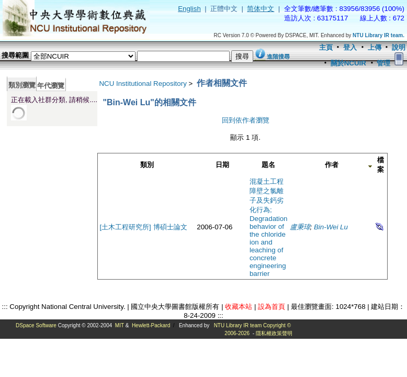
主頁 (326, 47)
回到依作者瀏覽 (245, 120)
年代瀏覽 (50, 86)
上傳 (374, 47)
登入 (350, 47)
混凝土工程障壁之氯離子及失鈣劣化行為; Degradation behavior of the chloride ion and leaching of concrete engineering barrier (269, 228)
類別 (147, 165)
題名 (268, 165)
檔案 (380, 164)
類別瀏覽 (22, 85)
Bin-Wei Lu (331, 227)
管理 (383, 63)
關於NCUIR (348, 63)
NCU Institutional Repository (142, 83)
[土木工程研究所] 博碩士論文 (143, 227)
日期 (222, 165)
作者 (331, 165)
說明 (398, 47)
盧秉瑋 (300, 227)
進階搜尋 (278, 56)
